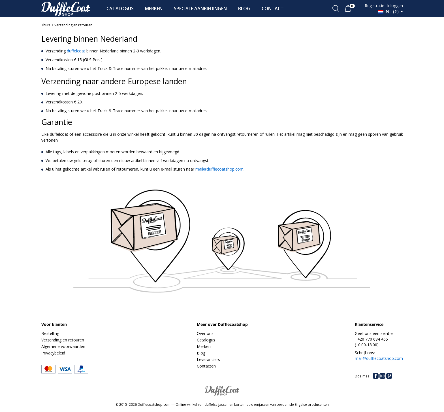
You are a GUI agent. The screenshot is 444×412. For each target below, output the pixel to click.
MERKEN (154, 8)
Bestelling (50, 333)
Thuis (45, 25)
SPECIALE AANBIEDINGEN (200, 8)
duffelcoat (76, 51)
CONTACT (273, 8)
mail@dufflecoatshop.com (219, 169)
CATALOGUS (120, 8)
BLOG (244, 8)
